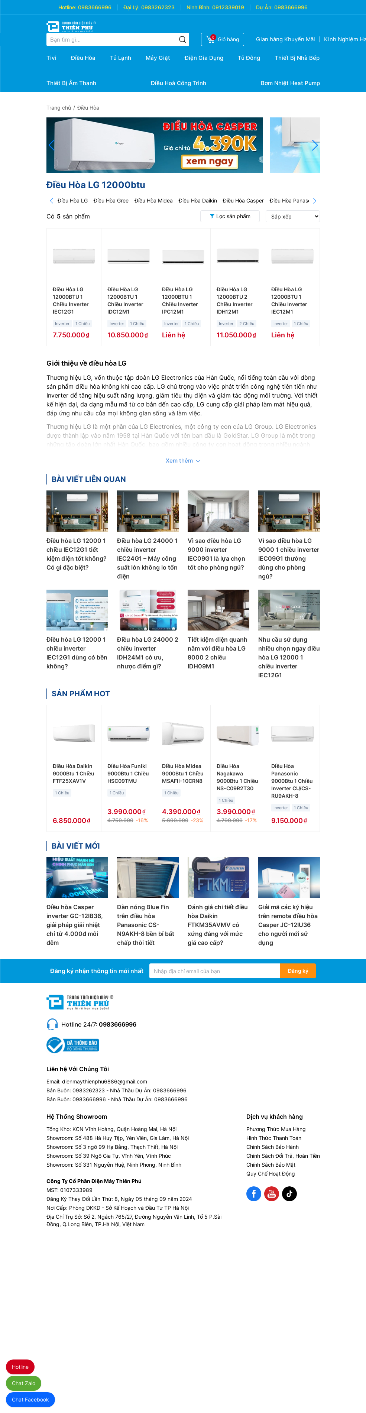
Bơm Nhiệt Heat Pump (290, 83)
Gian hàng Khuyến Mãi (285, 39)
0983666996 (94, 7)
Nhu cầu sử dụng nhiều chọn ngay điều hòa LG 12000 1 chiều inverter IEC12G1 (289, 657)
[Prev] (51, 200)
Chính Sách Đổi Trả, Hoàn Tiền (283, 1156)
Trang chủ (58, 107)
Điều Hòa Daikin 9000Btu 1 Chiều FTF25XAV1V (73, 773)
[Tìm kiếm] (182, 39)
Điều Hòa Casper (243, 200)
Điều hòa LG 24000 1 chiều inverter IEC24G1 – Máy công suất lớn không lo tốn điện (147, 558)
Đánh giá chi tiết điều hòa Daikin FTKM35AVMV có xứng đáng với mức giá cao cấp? (218, 924)
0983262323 (158, 7)
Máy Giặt (158, 57)
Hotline (20, 1367)
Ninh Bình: (199, 7)
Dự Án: (264, 7)
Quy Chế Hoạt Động (270, 1173)
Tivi (51, 57)
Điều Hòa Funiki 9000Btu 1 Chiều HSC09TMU (128, 773)
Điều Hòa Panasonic (294, 200)
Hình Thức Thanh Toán (273, 1138)
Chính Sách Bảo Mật (270, 1164)
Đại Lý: (131, 7)
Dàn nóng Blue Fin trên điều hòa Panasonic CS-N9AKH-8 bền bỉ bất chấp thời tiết (145, 924)
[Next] (315, 200)
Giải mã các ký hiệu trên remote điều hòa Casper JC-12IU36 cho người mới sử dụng (288, 924)
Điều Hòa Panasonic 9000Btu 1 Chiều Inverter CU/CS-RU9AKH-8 (292, 781)
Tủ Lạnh (120, 57)
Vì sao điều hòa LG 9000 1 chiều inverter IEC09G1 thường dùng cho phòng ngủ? (288, 558)
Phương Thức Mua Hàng (276, 1129)
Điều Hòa (83, 57)
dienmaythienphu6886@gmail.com (104, 1081)
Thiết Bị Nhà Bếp (297, 57)
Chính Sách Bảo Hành (272, 1147)
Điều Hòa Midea (154, 200)
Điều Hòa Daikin (198, 200)
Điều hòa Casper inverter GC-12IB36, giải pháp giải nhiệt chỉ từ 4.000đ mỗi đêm (74, 924)
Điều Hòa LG (73, 200)
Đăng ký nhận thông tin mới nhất (96, 971)
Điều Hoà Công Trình (178, 83)
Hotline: (67, 7)
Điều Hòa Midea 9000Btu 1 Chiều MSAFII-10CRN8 (183, 773)
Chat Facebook (30, 1399)
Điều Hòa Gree (111, 200)
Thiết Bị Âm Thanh (71, 83)
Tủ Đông (249, 57)
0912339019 (228, 7)
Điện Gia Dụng (204, 57)
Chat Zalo (23, 1383)
